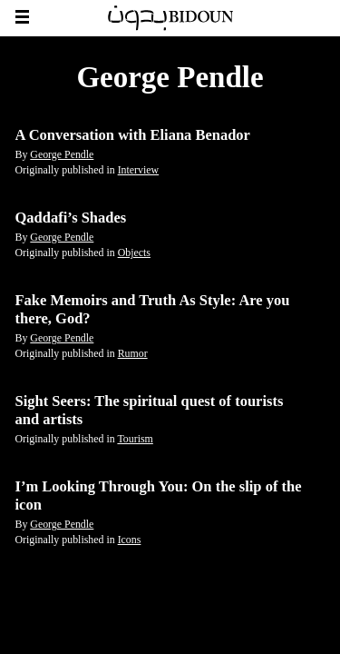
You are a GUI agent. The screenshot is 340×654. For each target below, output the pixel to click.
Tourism (134, 438)
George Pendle (61, 154)
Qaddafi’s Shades (71, 217)
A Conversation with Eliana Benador (132, 135)
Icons (129, 539)
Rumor (133, 353)
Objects (134, 252)
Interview (139, 170)
